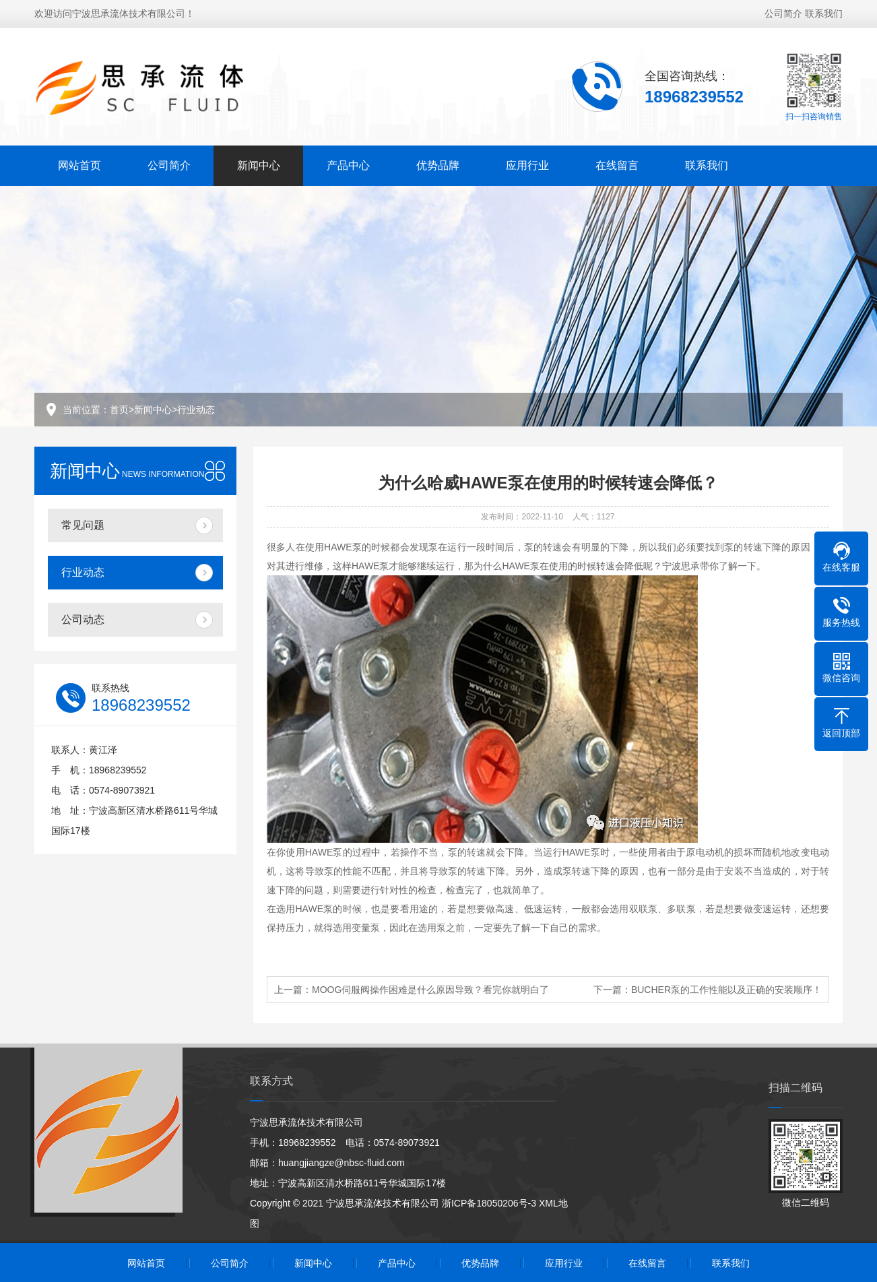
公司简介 (783, 12)
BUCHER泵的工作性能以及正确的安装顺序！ (726, 989)
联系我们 (824, 12)
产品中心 (348, 164)
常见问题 (82, 525)
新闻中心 (258, 164)
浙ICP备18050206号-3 (489, 1203)
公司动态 (82, 619)
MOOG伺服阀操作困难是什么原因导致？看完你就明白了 (430, 989)
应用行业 (527, 164)
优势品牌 (437, 164)
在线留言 (617, 164)
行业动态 (196, 409)
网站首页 (79, 164)
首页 (119, 409)
